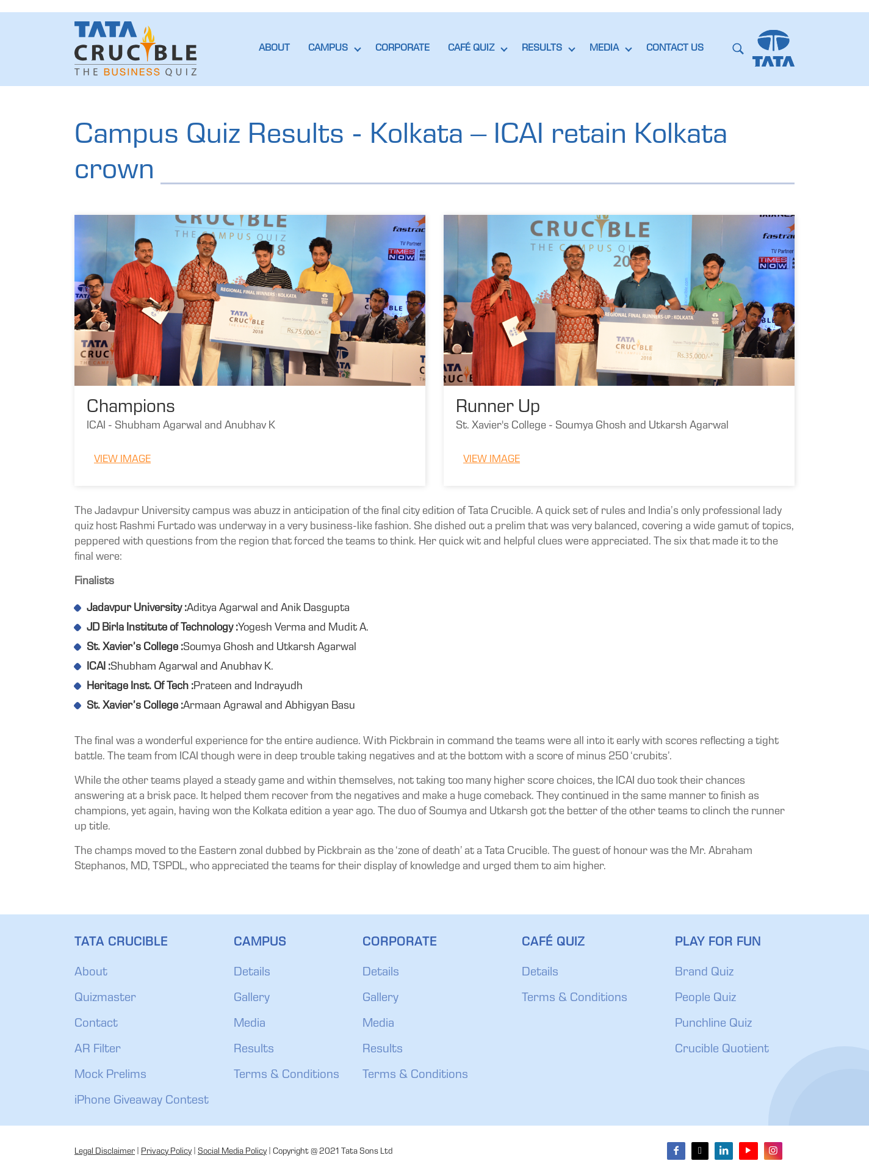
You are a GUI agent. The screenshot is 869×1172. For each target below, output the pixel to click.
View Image (122, 460)
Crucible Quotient (722, 1050)
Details (252, 973)
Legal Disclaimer (104, 1152)
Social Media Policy (232, 1152)
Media (249, 1024)
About (90, 973)
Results (254, 1050)
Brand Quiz (704, 973)
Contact (96, 1024)
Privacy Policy (166, 1152)
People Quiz (705, 999)
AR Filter (97, 1050)
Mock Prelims (110, 1075)
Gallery (252, 999)
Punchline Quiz (713, 1024)
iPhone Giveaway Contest (141, 1101)
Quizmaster (105, 999)
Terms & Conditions (286, 1075)
